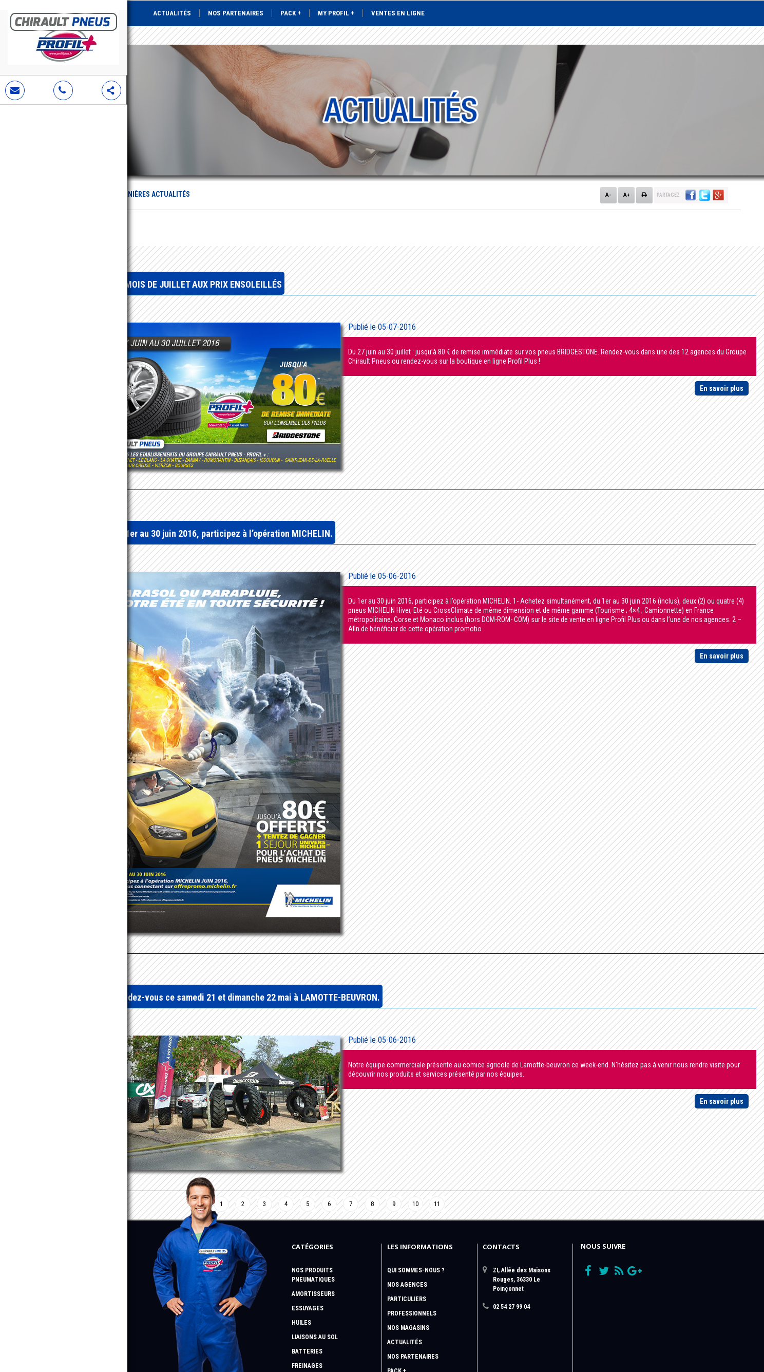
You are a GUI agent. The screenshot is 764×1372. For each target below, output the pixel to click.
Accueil (171, 158)
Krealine (738, 1336)
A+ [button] (626, 159)
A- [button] (608, 159)
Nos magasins (408, 1202)
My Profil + (336, 13)
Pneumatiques (313, 1154)
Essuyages (307, 1183)
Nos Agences (407, 1159)
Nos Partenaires (412, 1231)
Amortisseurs (313, 1168)
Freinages (307, 1240)
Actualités (172, 13)
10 (453, 1078)
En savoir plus (721, 352)
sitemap (399, 1303)
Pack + (290, 13)
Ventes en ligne (398, 13)
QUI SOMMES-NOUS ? (416, 1145)
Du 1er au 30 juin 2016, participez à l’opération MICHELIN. (313, 474)
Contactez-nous (413, 1288)
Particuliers (406, 1173)
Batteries (307, 1226)
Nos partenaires (235, 13)
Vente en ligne (410, 1274)
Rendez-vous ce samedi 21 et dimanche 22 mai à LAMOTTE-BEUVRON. (336, 882)
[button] (690, 159)
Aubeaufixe (684, 1336)
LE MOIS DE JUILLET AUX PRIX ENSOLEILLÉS (287, 248)
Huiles (301, 1197)
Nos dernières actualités (235, 158)
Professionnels (411, 1188)
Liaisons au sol (315, 1211)
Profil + (399, 1260)
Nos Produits (312, 1145)
